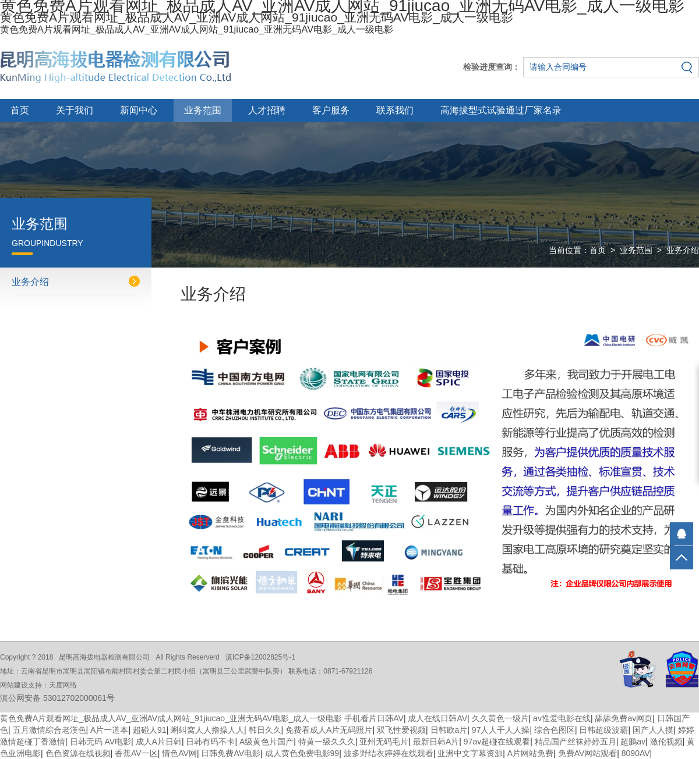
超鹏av (632, 741)
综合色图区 (554, 730)
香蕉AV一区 (136, 753)
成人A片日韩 (159, 741)
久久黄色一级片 (500, 718)
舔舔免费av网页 (623, 718)
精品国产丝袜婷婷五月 (575, 741)
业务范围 (202, 110)
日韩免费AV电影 (230, 753)
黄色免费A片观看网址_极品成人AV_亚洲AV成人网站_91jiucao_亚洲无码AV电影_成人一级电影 (171, 718)
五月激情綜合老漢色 (49, 730)
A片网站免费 (530, 753)
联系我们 (395, 110)
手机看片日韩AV (374, 718)
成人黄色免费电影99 (302, 753)
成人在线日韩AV (437, 718)
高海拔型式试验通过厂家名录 (501, 110)
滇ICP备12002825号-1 (260, 657)
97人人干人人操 (501, 730)
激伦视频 (666, 741)
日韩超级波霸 (603, 730)
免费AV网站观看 (587, 753)
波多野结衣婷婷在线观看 (388, 753)
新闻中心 (138, 110)
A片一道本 (109, 730)
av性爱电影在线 (562, 718)
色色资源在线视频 (78, 753)
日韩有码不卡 (210, 741)
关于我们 (74, 110)
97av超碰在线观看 (497, 741)
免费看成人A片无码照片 (328, 730)
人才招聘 (266, 110)
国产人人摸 (653, 730)
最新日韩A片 (436, 741)
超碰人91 (150, 730)
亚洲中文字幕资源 (470, 753)
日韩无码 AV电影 (101, 741)
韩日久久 (265, 730)
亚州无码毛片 (383, 741)
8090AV (636, 753)
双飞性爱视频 (401, 730)
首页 (19, 110)
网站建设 (14, 685)
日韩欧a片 (449, 730)
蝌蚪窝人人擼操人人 (207, 730)
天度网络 (63, 685)
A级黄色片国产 (266, 741)
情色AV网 (179, 753)
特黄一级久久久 (326, 741)
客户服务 (331, 110)
